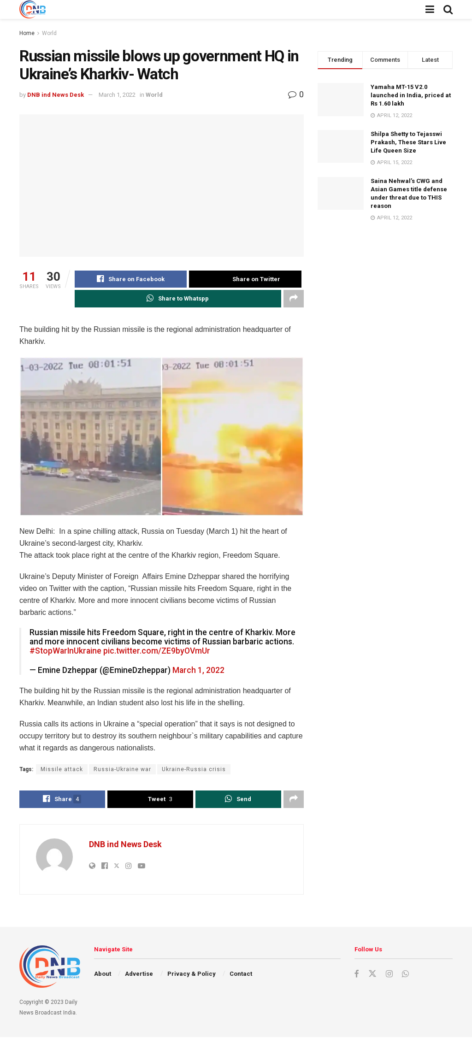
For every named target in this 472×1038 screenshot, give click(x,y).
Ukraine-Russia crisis (194, 770)
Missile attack (62, 770)
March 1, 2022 (117, 94)
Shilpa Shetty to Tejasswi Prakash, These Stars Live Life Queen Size (408, 142)
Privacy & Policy (191, 974)
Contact (241, 974)
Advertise (139, 974)
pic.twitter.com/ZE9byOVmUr (156, 651)
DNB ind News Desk (55, 94)
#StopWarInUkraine (65, 651)
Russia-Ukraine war (122, 770)
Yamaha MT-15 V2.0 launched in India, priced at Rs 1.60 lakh (411, 95)
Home (27, 33)
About (102, 974)
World (49, 33)
